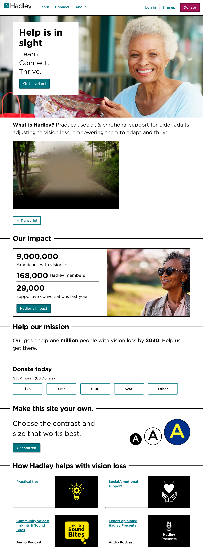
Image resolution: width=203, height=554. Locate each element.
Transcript (29, 220)
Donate (190, 7)
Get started (34, 83)
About (80, 7)
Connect (62, 7)
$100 (95, 389)
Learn (44, 7)
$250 (129, 389)
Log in (150, 7)
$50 (61, 389)
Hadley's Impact (33, 308)
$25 (27, 389)
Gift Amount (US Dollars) (34, 378)
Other (163, 389)
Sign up (169, 7)
